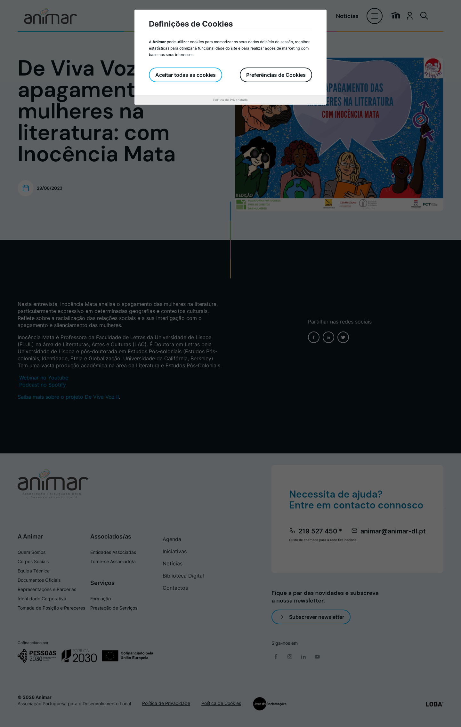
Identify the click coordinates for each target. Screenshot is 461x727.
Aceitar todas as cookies (185, 75)
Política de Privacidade (230, 100)
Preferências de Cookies (276, 75)
